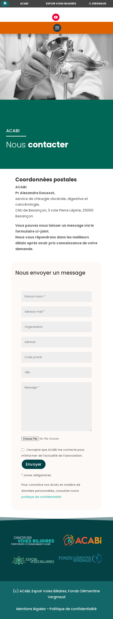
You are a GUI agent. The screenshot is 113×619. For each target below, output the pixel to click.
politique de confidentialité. (41, 497)
